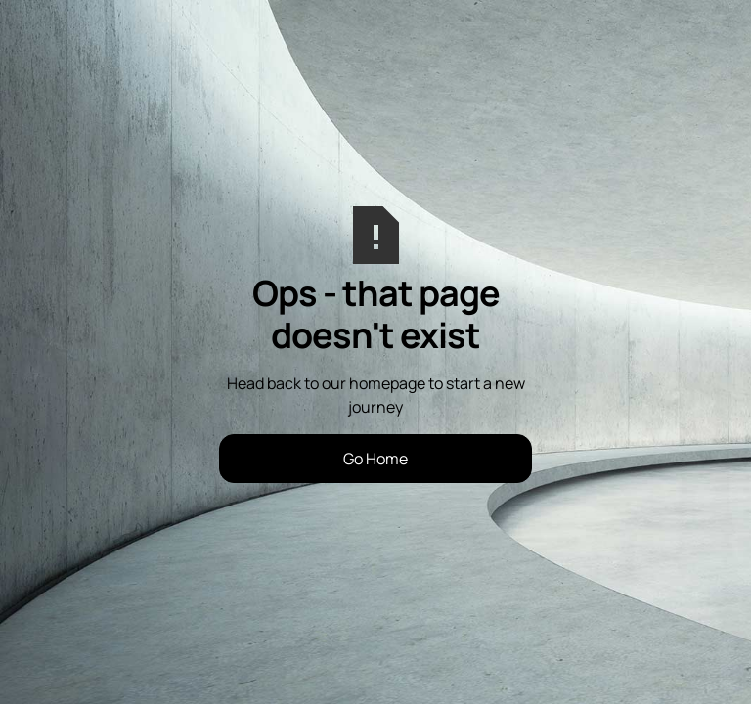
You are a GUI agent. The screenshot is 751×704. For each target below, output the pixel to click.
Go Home (375, 458)
